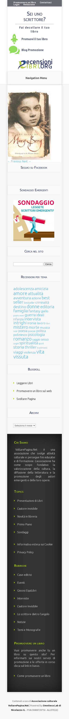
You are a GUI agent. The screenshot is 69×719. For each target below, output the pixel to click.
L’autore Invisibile (27, 606)
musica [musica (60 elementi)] (45, 327)
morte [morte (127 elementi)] (34, 327)
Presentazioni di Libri (30, 500)
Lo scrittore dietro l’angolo (33, 614)
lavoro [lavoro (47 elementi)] (41, 323)
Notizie (21, 622)
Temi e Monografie (28, 629)
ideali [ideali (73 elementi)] (40, 315)
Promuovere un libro (24, 2)
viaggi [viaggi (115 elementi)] (18, 352)
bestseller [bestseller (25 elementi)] (29, 302)
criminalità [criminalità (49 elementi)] (42, 302)
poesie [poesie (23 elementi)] (32, 331)
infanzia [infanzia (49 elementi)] (18, 319)
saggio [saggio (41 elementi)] (36, 339)
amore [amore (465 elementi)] (20, 293)
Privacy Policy (25, 552)
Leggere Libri (25, 383)
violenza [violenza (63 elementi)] (30, 352)
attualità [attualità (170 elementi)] (35, 293)
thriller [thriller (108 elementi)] (30, 347)
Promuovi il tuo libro (35, 39)
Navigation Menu (36, 78)
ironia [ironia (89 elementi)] (31, 323)
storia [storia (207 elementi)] (18, 347)
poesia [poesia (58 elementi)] (22, 331)
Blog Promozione (33, 49)
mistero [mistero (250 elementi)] (20, 327)
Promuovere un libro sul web (34, 391)
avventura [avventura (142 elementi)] (22, 298)
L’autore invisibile (27, 508)
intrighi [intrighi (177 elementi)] (20, 323)
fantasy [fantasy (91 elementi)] (34, 311)
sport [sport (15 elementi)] (41, 343)
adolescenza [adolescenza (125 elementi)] (23, 288)
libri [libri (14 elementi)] (48, 323)
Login (16, 4)
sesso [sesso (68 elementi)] (45, 339)
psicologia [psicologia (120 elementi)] (36, 334)
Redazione (29, 4)
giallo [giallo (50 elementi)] (44, 311)
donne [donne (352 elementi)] (33, 306)
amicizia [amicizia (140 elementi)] (41, 288)
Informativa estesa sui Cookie (35, 544)
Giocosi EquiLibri (26, 590)
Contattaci (46, 2)
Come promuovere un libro (33, 675)
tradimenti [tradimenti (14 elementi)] (42, 348)
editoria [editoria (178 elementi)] (47, 306)
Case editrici (24, 574)
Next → (26, 161)
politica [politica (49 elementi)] (41, 330)
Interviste (23, 598)
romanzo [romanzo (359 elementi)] (22, 338)
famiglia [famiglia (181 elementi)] (20, 311)
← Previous (14, 161)
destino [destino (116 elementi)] (19, 307)
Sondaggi (22, 532)
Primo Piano (24, 524)
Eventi (21, 582)
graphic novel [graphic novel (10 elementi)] (18, 316)
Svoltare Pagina (26, 398)
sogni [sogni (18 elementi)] (16, 343)
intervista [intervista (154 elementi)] (32, 319)
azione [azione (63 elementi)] (36, 298)
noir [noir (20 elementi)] (15, 331)
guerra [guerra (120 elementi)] (30, 315)
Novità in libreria (27, 516)
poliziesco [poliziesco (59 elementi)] (20, 335)
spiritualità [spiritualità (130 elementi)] (28, 343)
